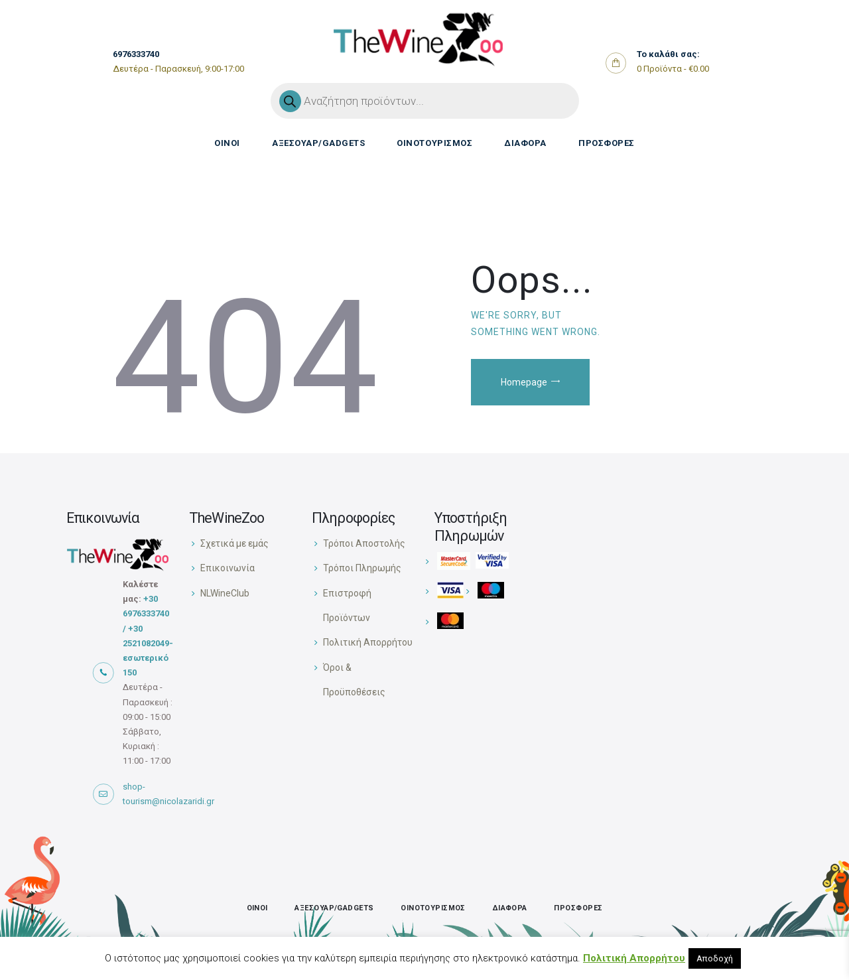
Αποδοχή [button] (714, 958)
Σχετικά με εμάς (234, 543)
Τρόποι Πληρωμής (362, 568)
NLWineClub (224, 593)
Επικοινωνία (227, 568)
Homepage (524, 382)
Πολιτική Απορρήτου (368, 642)
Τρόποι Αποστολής (364, 543)
